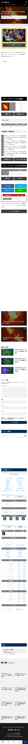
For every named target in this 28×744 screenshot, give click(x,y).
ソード (10, 562)
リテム (20, 502)
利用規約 (20, 205)
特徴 (19, 578)
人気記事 (19, 742)
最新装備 (8, 480)
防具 (9, 4)
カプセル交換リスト (20, 488)
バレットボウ (11, 589)
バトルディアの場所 (20, 512)
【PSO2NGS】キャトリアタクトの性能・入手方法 (7, 688)
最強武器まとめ (20, 114)
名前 (2, 399)
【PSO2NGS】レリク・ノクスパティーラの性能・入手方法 (7, 675)
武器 (6, 4)
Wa (11, 541)
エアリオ (8, 502)
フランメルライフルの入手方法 (9, 653)
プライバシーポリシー (11, 205)
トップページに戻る (14, 211)
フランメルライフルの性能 (8, 649)
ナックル (11, 572)
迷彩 (24, 562)
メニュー (14, 742)
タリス (10, 595)
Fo (20, 534)
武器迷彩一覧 (8, 486)
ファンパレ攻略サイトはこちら (14, 45)
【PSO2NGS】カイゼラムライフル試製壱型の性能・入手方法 (20, 689)
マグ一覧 (20, 486)
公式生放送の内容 (20, 478)
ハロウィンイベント (18, 172)
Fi (7, 534)
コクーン (11, 519)
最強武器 (8, 482)
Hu (3, 534)
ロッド (10, 593)
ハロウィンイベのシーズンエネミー (18, 174)
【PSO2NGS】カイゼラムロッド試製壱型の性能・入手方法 (20, 718)
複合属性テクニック (20, 609)
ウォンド (11, 597)
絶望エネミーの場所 (20, 490)
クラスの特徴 (7, 544)
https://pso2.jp (18, 198)
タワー (17, 519)
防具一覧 (20, 178)
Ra (11, 534)
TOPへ (25, 742)
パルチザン (11, 566)
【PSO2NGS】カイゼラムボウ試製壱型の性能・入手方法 (7, 718)
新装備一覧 (7, 114)
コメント (3, 385)
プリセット (19, 4)
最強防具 (20, 482)
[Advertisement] (14, 79)
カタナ (10, 574)
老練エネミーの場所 (8, 490)
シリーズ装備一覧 (7, 556)
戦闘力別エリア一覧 (8, 512)
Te (24, 534)
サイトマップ (10, 727)
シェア (8, 742)
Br (3, 541)
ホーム (2, 4)
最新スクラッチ (20, 480)
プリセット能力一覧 (20, 159)
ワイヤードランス (10, 564)
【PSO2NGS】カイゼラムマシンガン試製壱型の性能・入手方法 (20, 704)
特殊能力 (13, 4)
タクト (10, 601)
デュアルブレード (10, 576)
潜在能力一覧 (7, 159)
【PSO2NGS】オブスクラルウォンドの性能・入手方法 (21, 369)
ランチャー (11, 585)
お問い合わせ (17, 729)
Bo (7, 541)
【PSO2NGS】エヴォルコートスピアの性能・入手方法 (21, 360)
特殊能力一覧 (8, 488)
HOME (3, 25)
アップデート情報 (7, 478)
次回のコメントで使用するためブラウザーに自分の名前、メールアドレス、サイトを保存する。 (13, 418)
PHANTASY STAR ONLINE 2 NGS (15, 736)
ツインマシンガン (10, 587)
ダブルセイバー (11, 570)
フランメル (13, 17)
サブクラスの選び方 (20, 544)
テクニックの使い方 (8, 609)
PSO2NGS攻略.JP (17, 733)
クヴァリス (8, 504)
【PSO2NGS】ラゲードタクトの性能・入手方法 (20, 674)
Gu (16, 534)
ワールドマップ (8, 510)
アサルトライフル (6, 17)
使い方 (19, 562)
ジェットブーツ (11, 599)
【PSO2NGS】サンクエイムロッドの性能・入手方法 (21, 351)
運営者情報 (10, 729)
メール (2, 405)
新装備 (7, 550)
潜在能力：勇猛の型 (8, 652)
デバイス (4, 519)
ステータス (6, 650)
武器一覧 (7, 178)
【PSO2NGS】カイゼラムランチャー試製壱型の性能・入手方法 (7, 704)
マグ (23, 519)
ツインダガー (11, 568)
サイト (2, 411)
